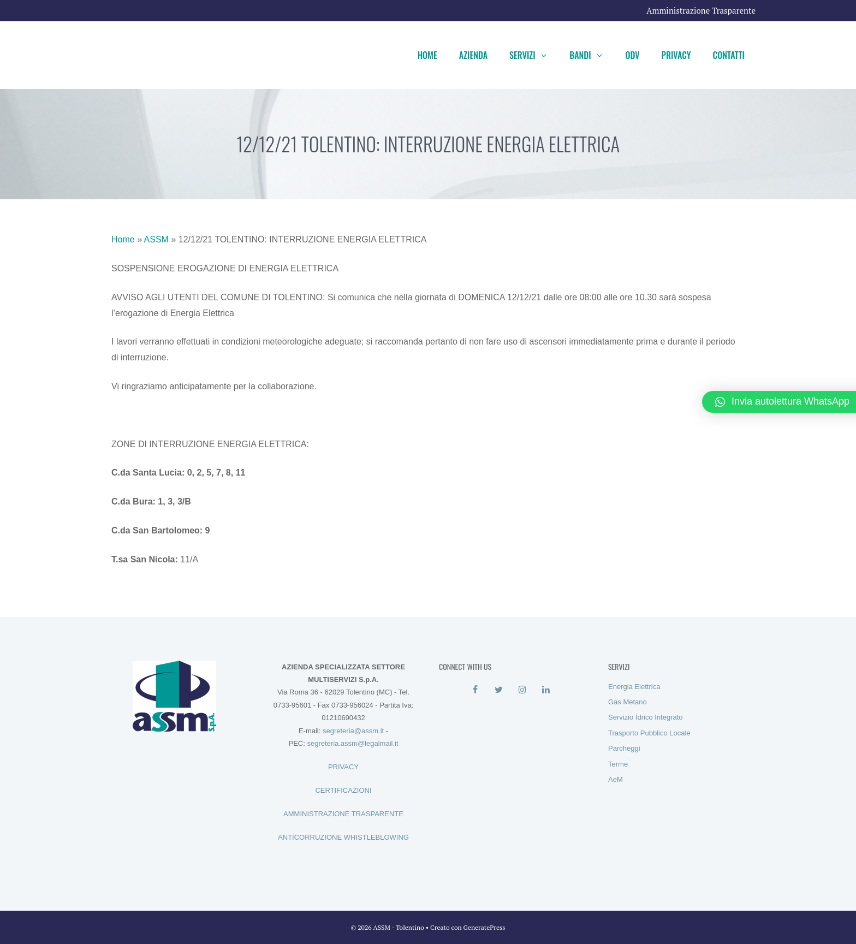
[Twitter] (498, 690)
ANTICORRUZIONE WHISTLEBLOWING (343, 837)
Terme (618, 764)
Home (427, 55)
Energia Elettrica (634, 686)
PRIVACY (343, 767)
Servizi (533, 55)
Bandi (591, 55)
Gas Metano (627, 702)
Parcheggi (624, 748)
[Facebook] (475, 690)
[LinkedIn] (545, 690)
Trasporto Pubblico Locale (649, 733)
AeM (615, 779)
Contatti (729, 55)
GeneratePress (484, 927)
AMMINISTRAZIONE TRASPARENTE (343, 814)
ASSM (156, 239)
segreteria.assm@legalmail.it (352, 743)
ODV (632, 55)
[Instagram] (522, 690)
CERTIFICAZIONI (343, 790)
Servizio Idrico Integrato (645, 717)
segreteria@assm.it (353, 731)
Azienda (473, 55)
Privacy (676, 55)
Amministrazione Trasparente (701, 10)
